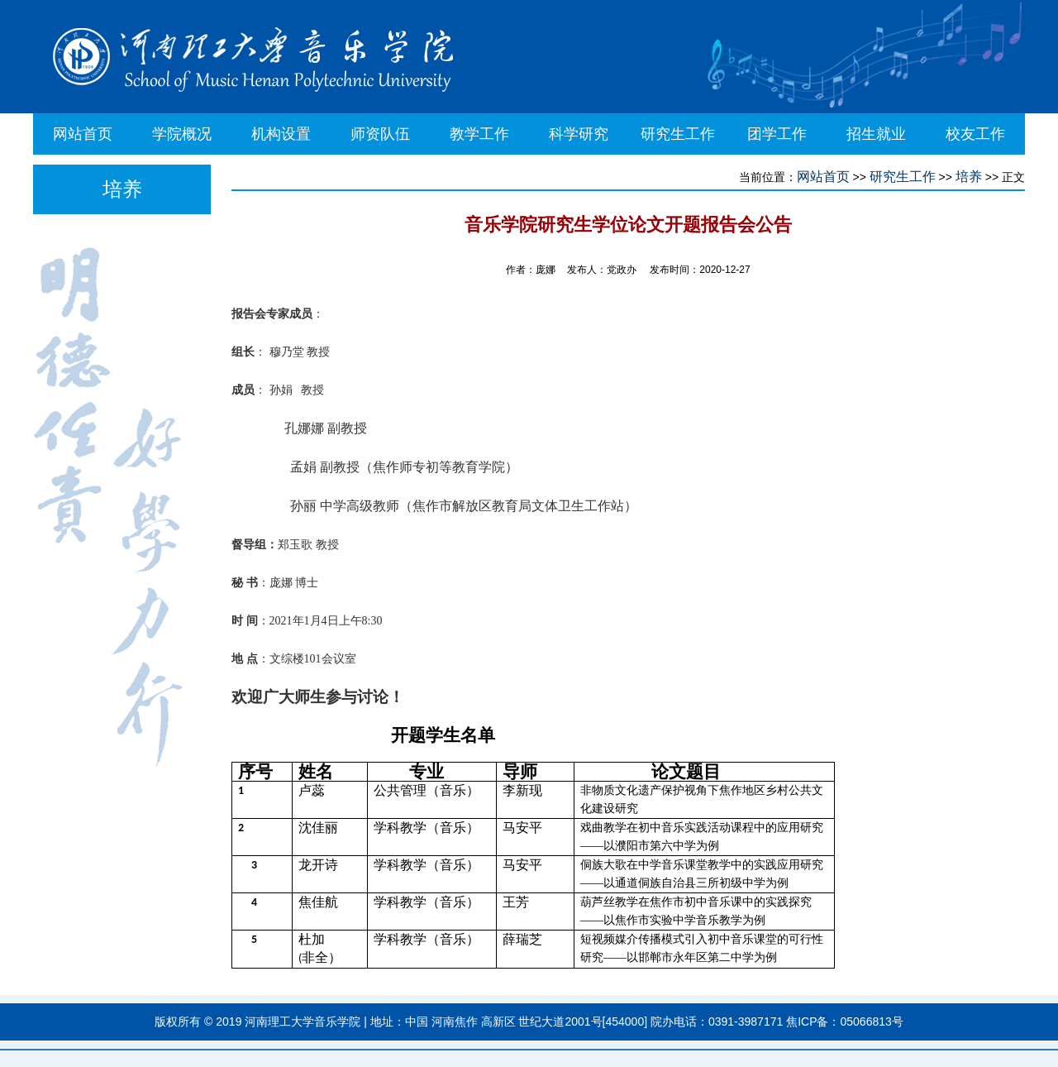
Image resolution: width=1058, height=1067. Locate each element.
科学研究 (578, 134)
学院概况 (182, 134)
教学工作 (479, 134)
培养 (969, 177)
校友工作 (975, 134)
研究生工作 (678, 134)
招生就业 (876, 134)
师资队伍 (380, 134)
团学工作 (777, 134)
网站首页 (82, 134)
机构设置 (281, 134)
